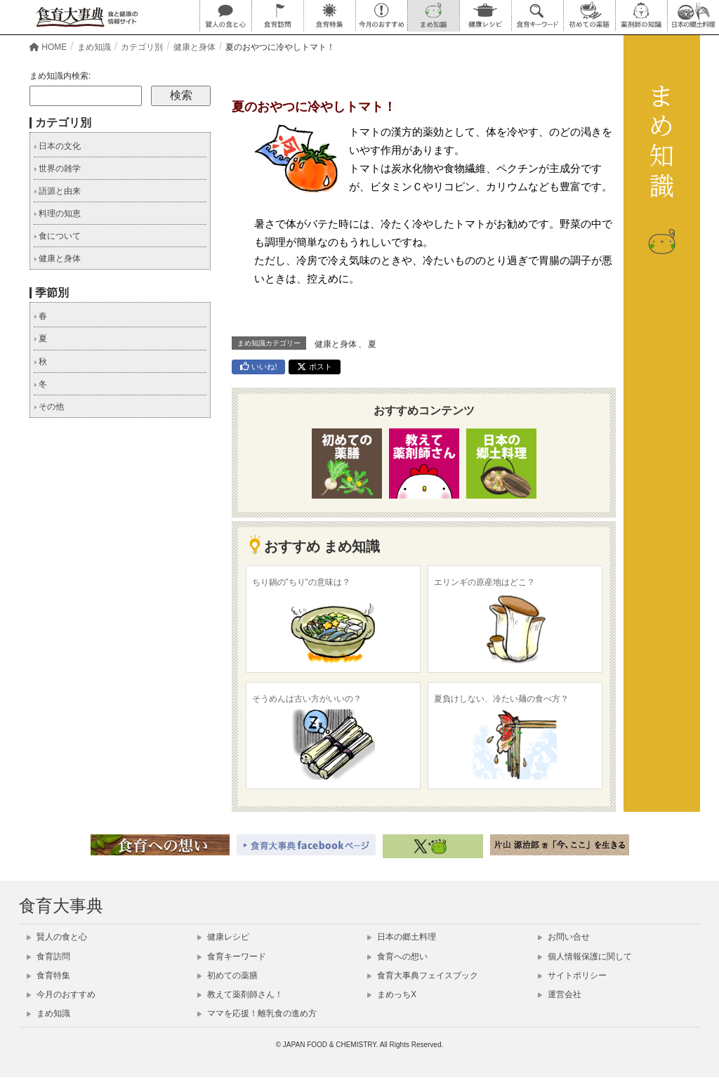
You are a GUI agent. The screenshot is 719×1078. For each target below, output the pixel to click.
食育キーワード (231, 956)
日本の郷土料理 (401, 937)
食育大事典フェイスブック (422, 975)
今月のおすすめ (61, 994)
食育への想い (397, 956)
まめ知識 (48, 1013)
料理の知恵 (57, 213)
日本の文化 (57, 146)
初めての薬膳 (227, 975)
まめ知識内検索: (60, 76)
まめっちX (391, 994)
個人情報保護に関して (585, 956)
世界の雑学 (57, 168)
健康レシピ (223, 937)
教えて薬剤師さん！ (240, 994)
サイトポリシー (572, 975)
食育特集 (48, 975)
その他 (49, 407)
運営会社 (559, 994)
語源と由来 (57, 191)
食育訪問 (48, 956)
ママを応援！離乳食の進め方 (257, 1013)
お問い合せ (564, 937)
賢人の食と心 (57, 937)
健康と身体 (336, 344)
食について (57, 236)
